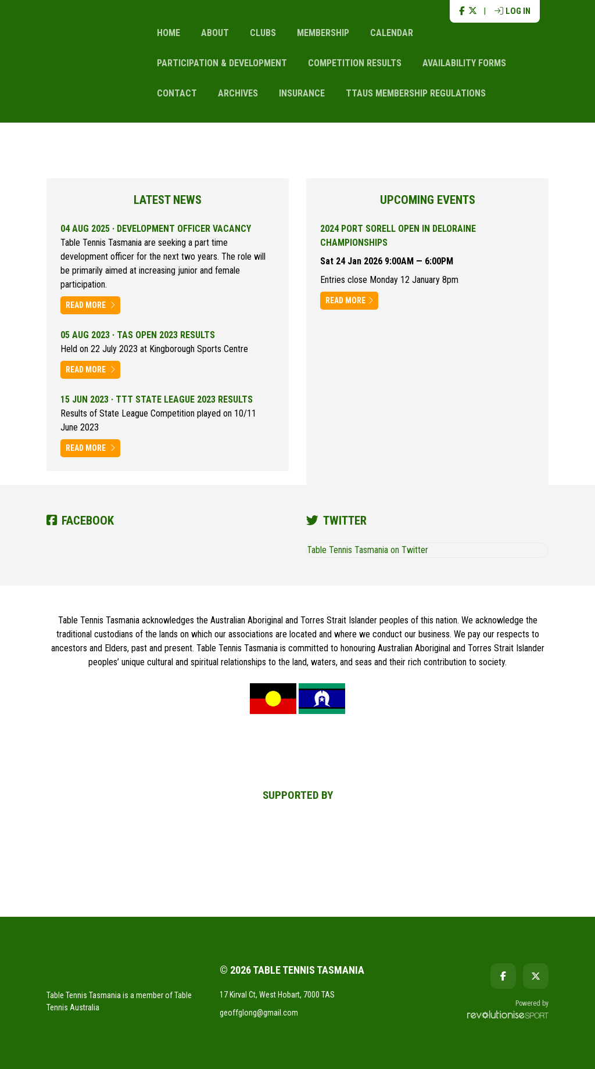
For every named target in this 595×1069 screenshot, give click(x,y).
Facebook (80, 521)
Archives (238, 93)
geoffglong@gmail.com (259, 1012)
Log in (512, 11)
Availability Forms (464, 63)
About (215, 32)
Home (168, 32)
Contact (177, 93)
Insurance (302, 93)
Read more (90, 305)
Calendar (391, 32)
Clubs (263, 32)
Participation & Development (222, 63)
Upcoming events (427, 200)
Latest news (168, 200)
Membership (323, 32)
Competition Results (355, 63)
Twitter (336, 521)
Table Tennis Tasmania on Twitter (367, 549)
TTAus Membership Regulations (416, 93)
